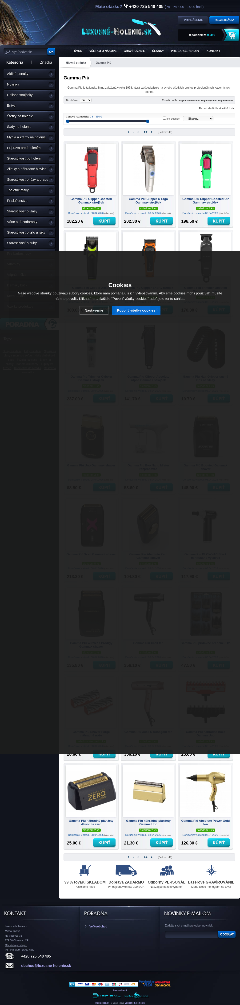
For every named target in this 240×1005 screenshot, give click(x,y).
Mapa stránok (102, 1003)
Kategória (13, 62)
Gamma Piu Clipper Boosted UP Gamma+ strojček (205, 200)
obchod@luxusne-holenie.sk (46, 966)
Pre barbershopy (185, 51)
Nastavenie (94, 310)
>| (152, 132)
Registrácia (224, 20)
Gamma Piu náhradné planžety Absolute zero (91, 822)
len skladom (173, 118)
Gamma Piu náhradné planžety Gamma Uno (148, 822)
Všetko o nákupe (103, 51)
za (202, 35)
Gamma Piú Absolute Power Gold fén (205, 822)
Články (158, 51)
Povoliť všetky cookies (136, 310)
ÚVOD (78, 51)
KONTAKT (213, 51)
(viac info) (109, 213)
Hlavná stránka (76, 62)
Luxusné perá (120, 990)
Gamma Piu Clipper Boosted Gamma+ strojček (91, 200)
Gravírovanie (134, 51)
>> (146, 132)
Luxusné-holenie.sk (135, 1003)
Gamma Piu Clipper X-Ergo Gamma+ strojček (148, 200)
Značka (46, 62)
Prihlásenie (193, 20)
